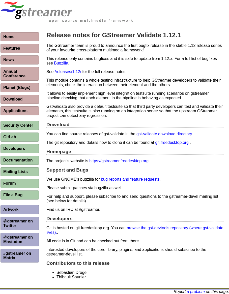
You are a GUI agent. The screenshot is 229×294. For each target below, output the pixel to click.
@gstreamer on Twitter (18, 223)
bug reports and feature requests (130, 179)
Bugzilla (61, 63)
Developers (14, 148)
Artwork (10, 209)
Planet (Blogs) (17, 87)
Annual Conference (14, 73)
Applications (15, 111)
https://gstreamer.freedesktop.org (119, 161)
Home (8, 37)
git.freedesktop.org (172, 142)
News (8, 60)
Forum (9, 183)
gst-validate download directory (164, 134)
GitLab (9, 137)
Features (11, 48)
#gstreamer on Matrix (17, 255)
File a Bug (12, 195)
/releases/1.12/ (68, 72)
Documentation (18, 160)
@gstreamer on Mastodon (18, 239)
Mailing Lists (15, 172)
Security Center (18, 125)
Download (12, 99)
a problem (196, 291)
